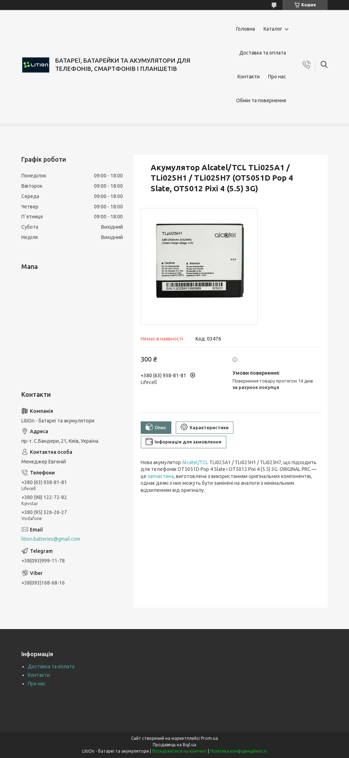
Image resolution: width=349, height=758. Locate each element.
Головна (245, 29)
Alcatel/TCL (195, 462)
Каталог (273, 29)
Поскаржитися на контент (179, 751)
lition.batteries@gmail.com (50, 539)
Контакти (249, 76)
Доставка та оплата (262, 53)
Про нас (277, 76)
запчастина (160, 476)
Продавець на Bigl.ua (174, 744)
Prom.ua (209, 738)
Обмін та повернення (261, 100)
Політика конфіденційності (238, 751)
